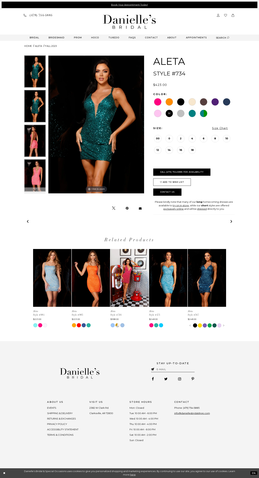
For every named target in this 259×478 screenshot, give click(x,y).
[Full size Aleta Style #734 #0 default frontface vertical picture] (96, 124)
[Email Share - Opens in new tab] (140, 208)
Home (28, 45)
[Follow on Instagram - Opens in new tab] (179, 379)
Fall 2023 (51, 45)
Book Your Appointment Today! (129, 4)
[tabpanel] (35, 72)
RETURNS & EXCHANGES (61, 418)
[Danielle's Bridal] (129, 21)
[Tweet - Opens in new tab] (114, 208)
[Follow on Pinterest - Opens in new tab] (192, 379)
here (133, 474)
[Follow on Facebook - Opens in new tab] (153, 379)
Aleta (38, 45)
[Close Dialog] (4, 473)
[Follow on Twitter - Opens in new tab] (166, 379)
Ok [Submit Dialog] (254, 473)
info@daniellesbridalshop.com (192, 413)
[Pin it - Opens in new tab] (127, 208)
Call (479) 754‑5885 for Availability (182, 172)
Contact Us (167, 192)
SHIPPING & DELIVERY (60, 413)
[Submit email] (153, 368)
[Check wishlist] (225, 15)
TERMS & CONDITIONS (60, 434)
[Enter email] (173, 370)
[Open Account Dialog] (218, 15)
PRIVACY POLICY (57, 424)
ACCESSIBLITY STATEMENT (63, 429)
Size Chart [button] (220, 128)
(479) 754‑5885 (191, 407)
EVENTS (51, 407)
